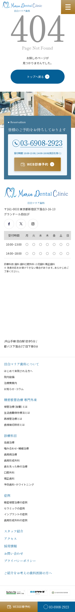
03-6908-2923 (41, 142)
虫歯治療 (9, 442)
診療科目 (10, 435)
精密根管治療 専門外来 (20, 399)
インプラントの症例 (15, 514)
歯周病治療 (10, 454)
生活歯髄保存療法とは (17, 413)
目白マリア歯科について (21, 364)
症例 (7, 495)
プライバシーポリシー (20, 560)
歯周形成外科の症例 (15, 520)
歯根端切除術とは (14, 425)
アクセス (10, 538)
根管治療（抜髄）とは (16, 407)
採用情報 (10, 546)
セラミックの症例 (14, 508)
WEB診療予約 (37, 164)
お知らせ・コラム (14, 389)
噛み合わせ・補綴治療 (16, 448)
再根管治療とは (13, 419)
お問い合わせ (13, 553)
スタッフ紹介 (13, 531)
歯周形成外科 (12, 460)
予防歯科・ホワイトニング (19, 484)
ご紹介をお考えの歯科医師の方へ (28, 572)
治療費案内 (10, 383)
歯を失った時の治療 (15, 466)
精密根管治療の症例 (15, 502)
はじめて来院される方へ (18, 371)
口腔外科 (9, 472)
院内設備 (9, 377)
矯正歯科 (9, 478)
